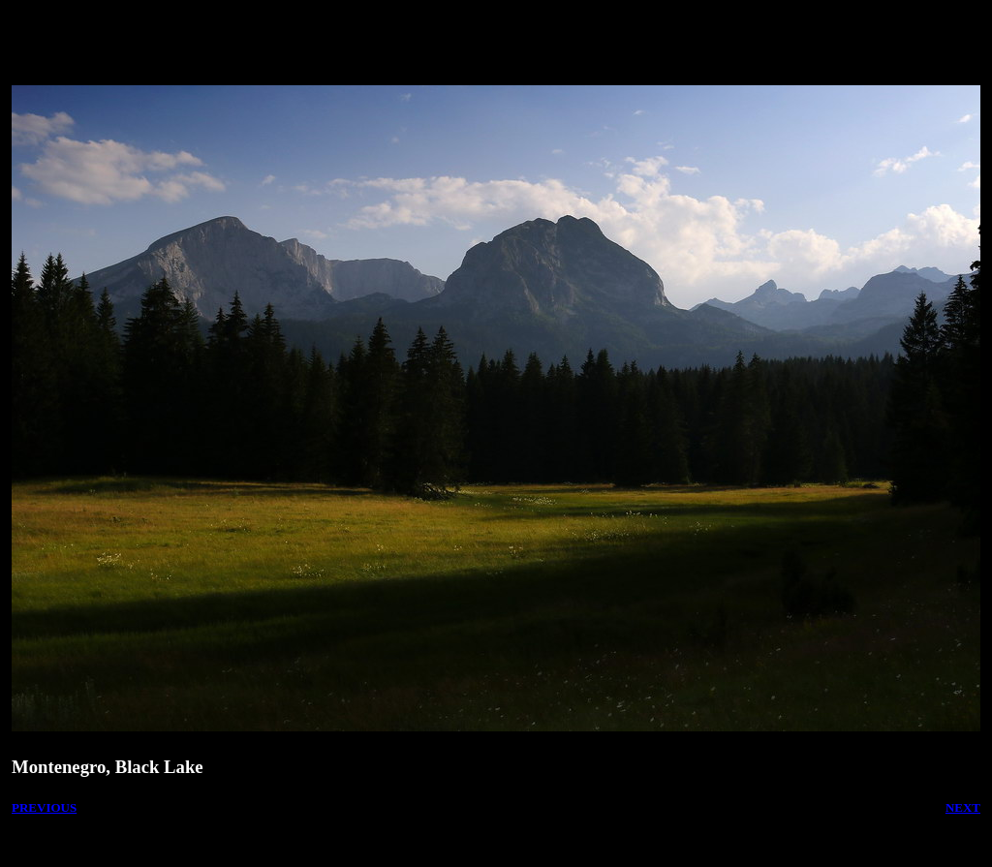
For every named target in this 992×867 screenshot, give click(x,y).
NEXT (963, 807)
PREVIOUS (44, 807)
